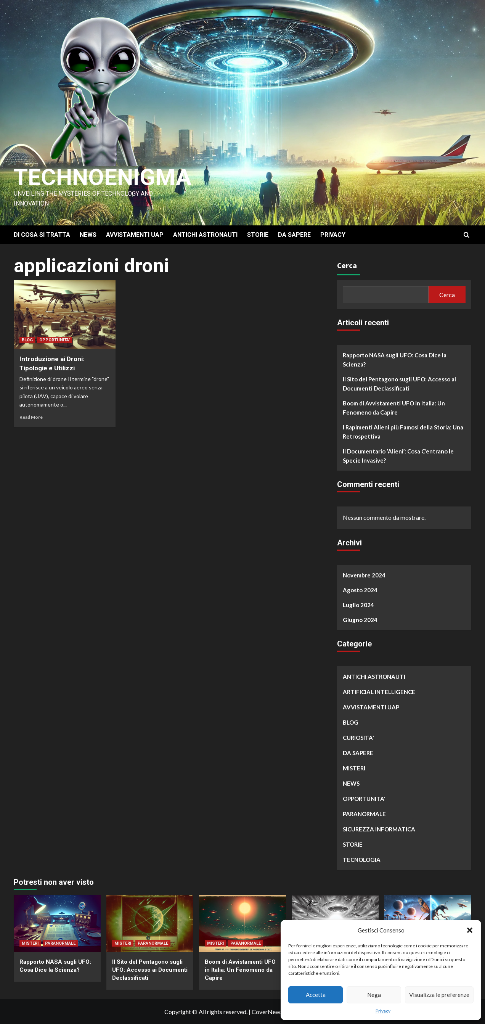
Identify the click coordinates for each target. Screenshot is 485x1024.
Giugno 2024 (360, 619)
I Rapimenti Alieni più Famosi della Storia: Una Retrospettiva (403, 432)
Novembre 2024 (364, 575)
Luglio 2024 (358, 604)
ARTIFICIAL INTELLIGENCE (379, 691)
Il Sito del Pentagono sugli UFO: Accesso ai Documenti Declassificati (399, 384)
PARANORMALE (364, 813)
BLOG (27, 340)
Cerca (347, 265)
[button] (470, 930)
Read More (31, 417)
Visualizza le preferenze (439, 994)
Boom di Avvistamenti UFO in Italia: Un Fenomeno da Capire (394, 408)
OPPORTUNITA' (54, 340)
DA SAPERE (294, 234)
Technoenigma (102, 177)
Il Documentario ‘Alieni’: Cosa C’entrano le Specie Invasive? (398, 456)
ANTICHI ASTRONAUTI (205, 234)
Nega (374, 994)
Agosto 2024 (360, 590)
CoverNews (267, 1011)
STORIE (257, 234)
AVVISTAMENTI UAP (135, 234)
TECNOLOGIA (362, 859)
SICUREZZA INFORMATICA (379, 829)
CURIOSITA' (358, 737)
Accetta (316, 994)
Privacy (383, 1011)
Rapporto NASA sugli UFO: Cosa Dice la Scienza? (394, 360)
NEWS (88, 234)
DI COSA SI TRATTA (42, 234)
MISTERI (354, 768)
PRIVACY (332, 234)
